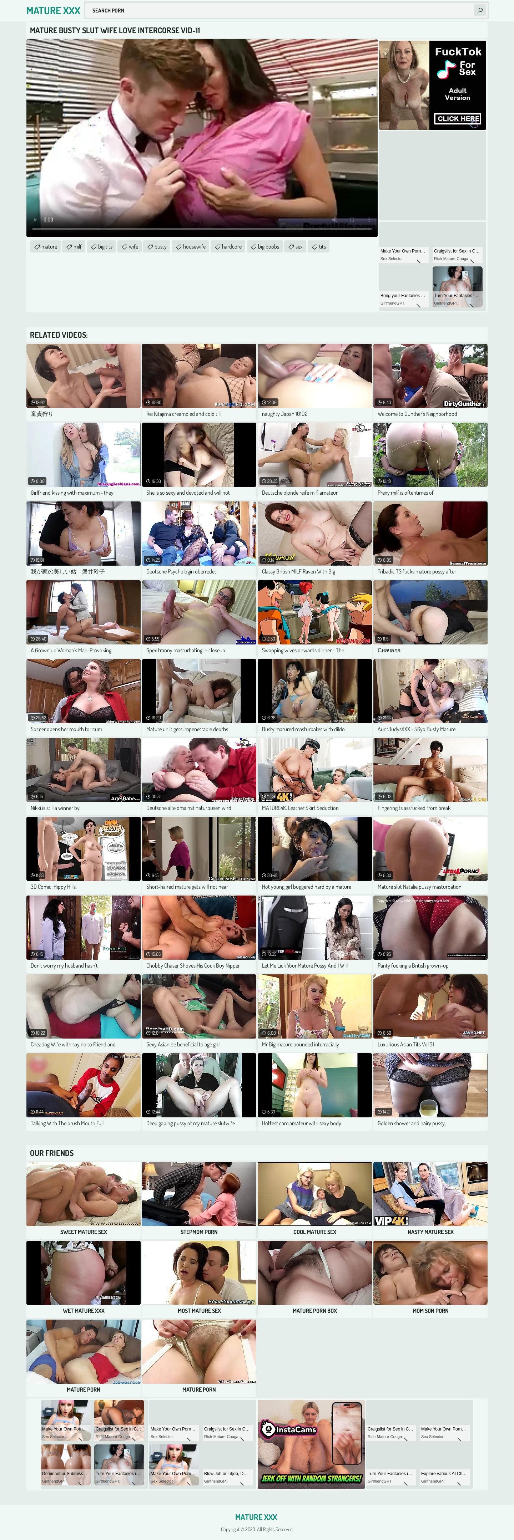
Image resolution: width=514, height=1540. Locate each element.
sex (299, 246)
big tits (105, 246)
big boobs (268, 246)
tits (322, 246)
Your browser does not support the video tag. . (202, 138)
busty (161, 246)
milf (78, 246)
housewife (194, 246)
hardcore (232, 246)
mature (49, 246)
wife (133, 246)
